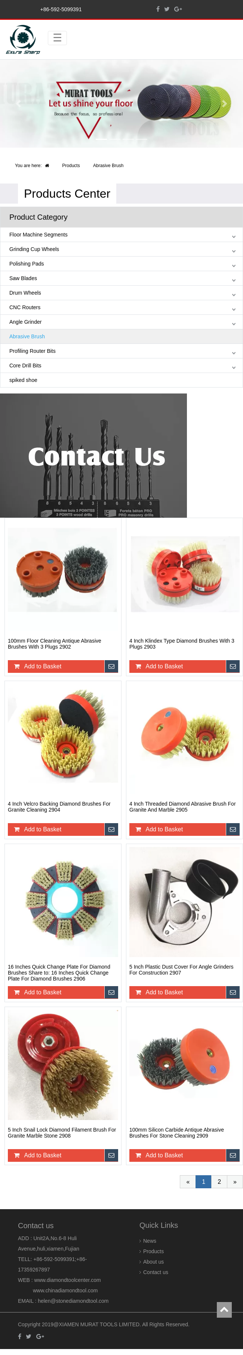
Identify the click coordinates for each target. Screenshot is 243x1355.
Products (71, 165)
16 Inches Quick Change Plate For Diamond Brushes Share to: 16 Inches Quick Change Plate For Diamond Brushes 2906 (59, 973)
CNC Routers (24, 307)
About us (153, 1262)
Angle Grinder (25, 322)
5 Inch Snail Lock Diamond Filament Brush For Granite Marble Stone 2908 (62, 1133)
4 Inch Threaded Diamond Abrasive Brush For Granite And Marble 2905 (182, 807)
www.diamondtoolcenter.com (67, 1280)
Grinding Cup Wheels (34, 249)
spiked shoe (23, 380)
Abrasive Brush (108, 165)
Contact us (155, 1272)
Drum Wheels (25, 293)
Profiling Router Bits (32, 351)
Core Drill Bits (25, 365)
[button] (18, 104)
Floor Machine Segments (38, 235)
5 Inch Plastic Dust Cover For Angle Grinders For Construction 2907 (181, 970)
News (149, 1241)
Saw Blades (23, 278)
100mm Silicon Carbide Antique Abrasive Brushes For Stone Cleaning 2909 (176, 1133)
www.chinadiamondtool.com (65, 1290)
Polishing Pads (26, 264)
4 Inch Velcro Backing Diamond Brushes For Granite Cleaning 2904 (59, 807)
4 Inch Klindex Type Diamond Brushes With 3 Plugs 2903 (181, 644)
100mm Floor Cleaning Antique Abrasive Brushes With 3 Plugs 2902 (54, 644)
